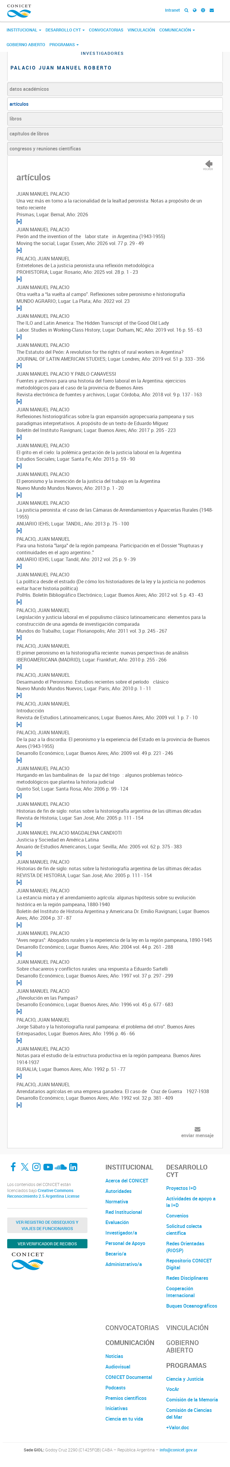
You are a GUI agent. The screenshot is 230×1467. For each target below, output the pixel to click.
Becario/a (115, 1253)
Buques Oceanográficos (191, 1306)
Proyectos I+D (181, 1188)
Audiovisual (117, 1366)
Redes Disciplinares (187, 1278)
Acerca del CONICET (126, 1180)
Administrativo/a (123, 1264)
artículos (19, 104)
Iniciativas (116, 1408)
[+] (19, 221)
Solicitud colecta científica (184, 1229)
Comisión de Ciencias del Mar (189, 1413)
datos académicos (29, 89)
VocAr (172, 1389)
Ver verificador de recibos (47, 1244)
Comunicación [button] (177, 30)
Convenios (177, 1215)
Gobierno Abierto (26, 44)
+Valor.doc (177, 1427)
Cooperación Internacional (180, 1292)
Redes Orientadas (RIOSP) (185, 1247)
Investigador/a (121, 1232)
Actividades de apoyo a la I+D (191, 1202)
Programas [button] (64, 44)
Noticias (114, 1356)
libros (16, 118)
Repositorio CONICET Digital (189, 1264)
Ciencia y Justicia (185, 1379)
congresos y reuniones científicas (45, 148)
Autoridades (118, 1191)
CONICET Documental (128, 1377)
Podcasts (115, 1387)
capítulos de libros (29, 133)
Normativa (116, 1201)
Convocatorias (106, 30)
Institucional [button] (24, 30)
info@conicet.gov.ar (178, 1450)
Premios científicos (125, 1398)
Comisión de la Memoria (192, 1399)
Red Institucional (123, 1212)
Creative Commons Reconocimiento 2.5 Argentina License (43, 1193)
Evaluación (117, 1222)
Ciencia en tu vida (124, 1418)
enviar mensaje (197, 1135)
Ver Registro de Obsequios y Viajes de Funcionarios (47, 1225)
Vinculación (141, 30)
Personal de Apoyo (125, 1243)
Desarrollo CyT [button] (65, 30)
